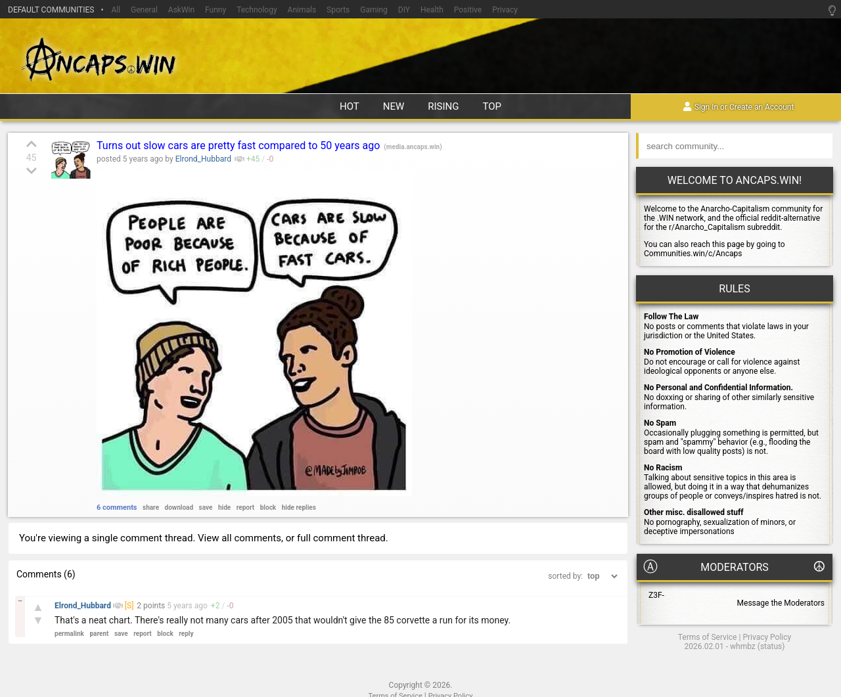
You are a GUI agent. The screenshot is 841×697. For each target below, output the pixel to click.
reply (186, 633)
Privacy (505, 9)
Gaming (374, 9)
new (394, 106)
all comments (251, 538)
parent (98, 633)
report (246, 507)
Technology (257, 9)
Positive (468, 9)
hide (224, 507)
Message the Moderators (781, 603)
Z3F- (656, 595)
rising (443, 106)
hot (349, 106)
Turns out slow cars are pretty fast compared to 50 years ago (239, 145)
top (492, 106)
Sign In (706, 107)
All (115, 9)
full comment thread (341, 538)
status (771, 646)
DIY (404, 9)
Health (431, 9)
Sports (338, 9)
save (206, 507)
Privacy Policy (766, 637)
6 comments (117, 507)
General (144, 9)
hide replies (299, 507)
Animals (302, 9)
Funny (215, 9)
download (179, 507)
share (151, 507)
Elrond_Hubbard (203, 159)
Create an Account (761, 107)
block (268, 507)
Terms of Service (707, 637)
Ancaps (420, 57)
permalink (69, 633)
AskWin (181, 9)
